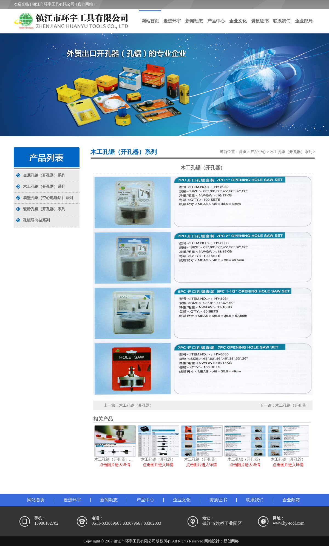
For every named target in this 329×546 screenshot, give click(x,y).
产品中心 (216, 21)
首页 (242, 152)
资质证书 (260, 21)
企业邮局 (304, 21)
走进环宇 (172, 21)
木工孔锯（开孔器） (136, 405)
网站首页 (150, 21)
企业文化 (238, 21)
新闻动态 (194, 21)
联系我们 (282, 21)
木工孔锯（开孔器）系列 (291, 152)
